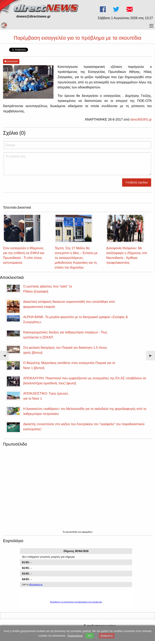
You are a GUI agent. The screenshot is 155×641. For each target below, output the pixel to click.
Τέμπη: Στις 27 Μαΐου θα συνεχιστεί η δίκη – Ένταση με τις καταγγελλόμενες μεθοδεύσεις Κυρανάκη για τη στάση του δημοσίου (76, 257)
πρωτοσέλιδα (71, 532)
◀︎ (6, 357)
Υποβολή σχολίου (136, 182)
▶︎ (152, 357)
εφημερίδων (87, 532)
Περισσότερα (75, 635)
